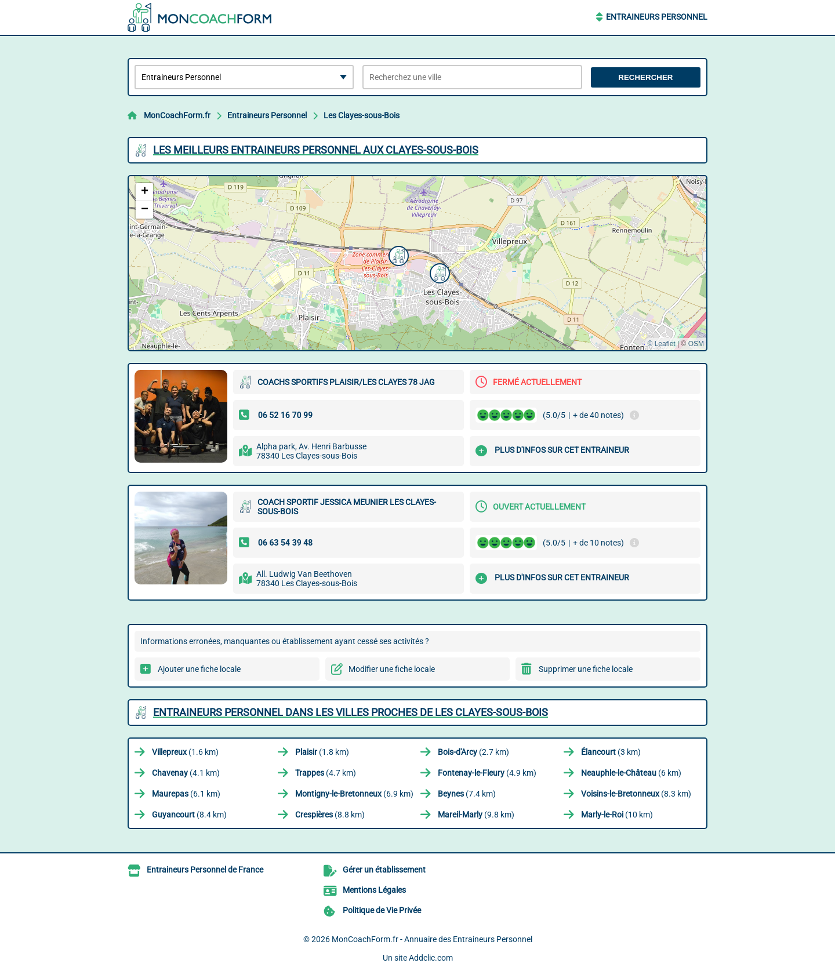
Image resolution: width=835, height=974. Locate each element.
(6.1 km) (186, 793)
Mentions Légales (374, 890)
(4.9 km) (487, 772)
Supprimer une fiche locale (586, 669)
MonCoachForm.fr (177, 115)
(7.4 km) (467, 793)
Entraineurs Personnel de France (205, 869)
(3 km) (611, 752)
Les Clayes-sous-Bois (362, 115)
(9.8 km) (476, 814)
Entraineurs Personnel (656, 16)
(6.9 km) (354, 793)
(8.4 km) (189, 814)
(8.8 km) (330, 814)
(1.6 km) (185, 752)
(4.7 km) (325, 772)
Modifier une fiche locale (391, 669)
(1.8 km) (322, 752)
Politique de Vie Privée (382, 910)
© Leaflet (661, 344)
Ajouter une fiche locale (199, 669)
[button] (397, 254)
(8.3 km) (636, 793)
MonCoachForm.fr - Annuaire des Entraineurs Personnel (432, 939)
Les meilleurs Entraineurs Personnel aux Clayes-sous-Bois (315, 150)
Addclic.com (431, 957)
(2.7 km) (473, 752)
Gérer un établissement (384, 869)
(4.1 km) (186, 772)
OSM (696, 344)
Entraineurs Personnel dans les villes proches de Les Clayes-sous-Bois (350, 712)
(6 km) (631, 772)
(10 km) (617, 814)
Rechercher (645, 77)
